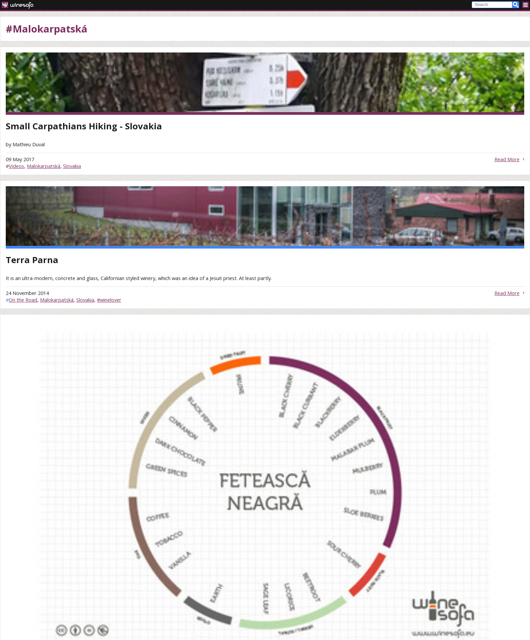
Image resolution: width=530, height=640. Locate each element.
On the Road (23, 299)
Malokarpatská (43, 166)
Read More (506, 159)
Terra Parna (32, 260)
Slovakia (72, 166)
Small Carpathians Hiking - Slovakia (84, 126)
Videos (16, 166)
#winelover (109, 299)
